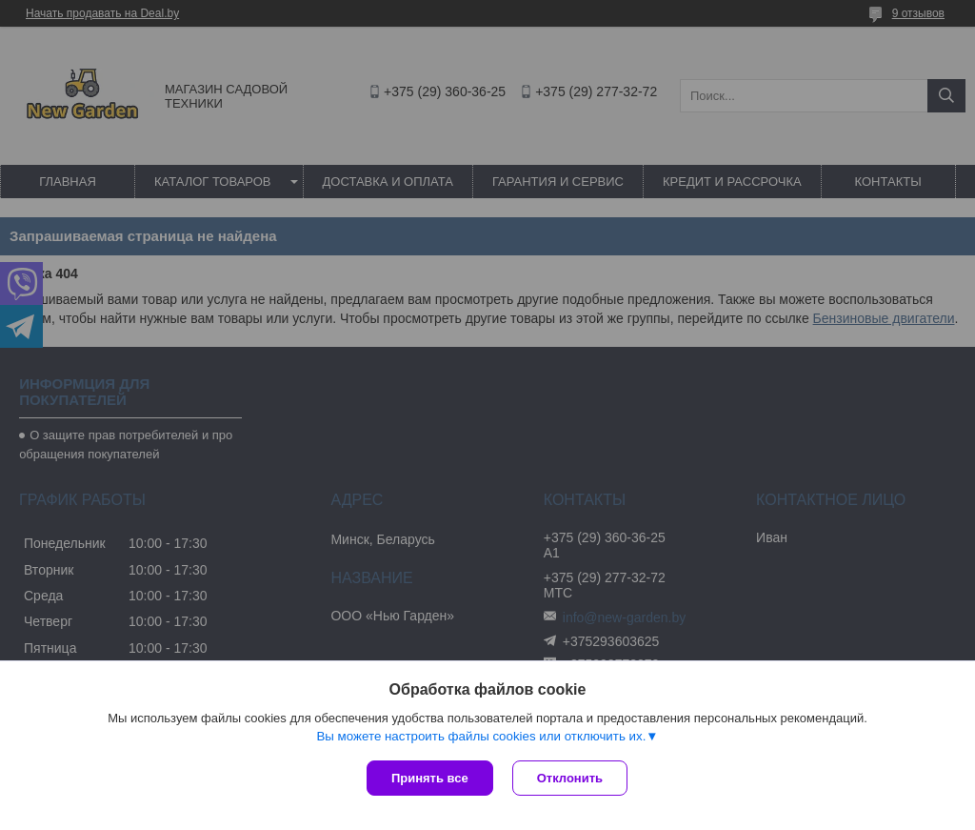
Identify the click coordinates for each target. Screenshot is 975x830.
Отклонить (570, 778)
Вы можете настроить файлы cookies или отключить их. (481, 736)
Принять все (429, 778)
